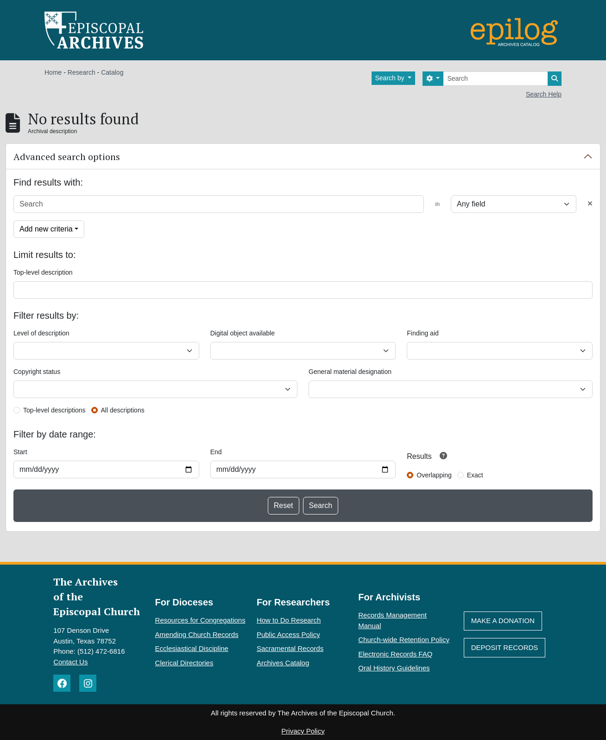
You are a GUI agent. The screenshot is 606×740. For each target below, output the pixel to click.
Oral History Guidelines (393, 668)
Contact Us (70, 662)
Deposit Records (504, 647)
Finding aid (423, 333)
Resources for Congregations (200, 620)
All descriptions (123, 410)
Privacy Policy (302, 731)
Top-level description (43, 272)
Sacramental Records (290, 648)
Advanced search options (66, 156)
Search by (390, 78)
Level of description (41, 333)
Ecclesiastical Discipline (191, 648)
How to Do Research (289, 620)
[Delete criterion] (590, 204)
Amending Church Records (197, 634)
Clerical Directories (184, 663)
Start (20, 452)
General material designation (350, 371)
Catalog (112, 72)
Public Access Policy (288, 634)
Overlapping (434, 475)
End (216, 452)
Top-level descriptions (54, 410)
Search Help (544, 94)
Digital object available (242, 333)
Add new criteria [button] (46, 229)
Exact (475, 475)
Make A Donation (503, 620)
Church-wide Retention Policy (403, 639)
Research (81, 72)
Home (53, 72)
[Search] (495, 78)
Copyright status (36, 371)
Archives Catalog (283, 663)
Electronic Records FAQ (395, 654)
